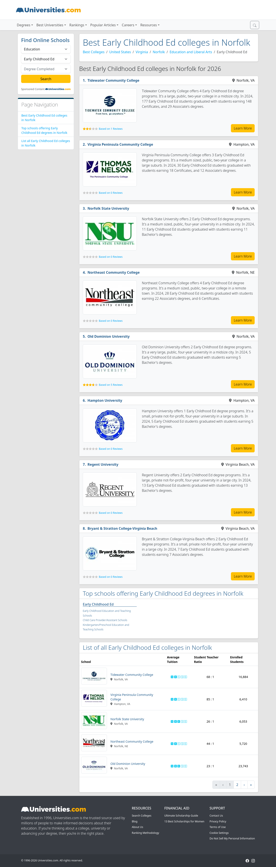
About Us (137, 827)
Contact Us (216, 815)
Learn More (243, 128)
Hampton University (105, 400)
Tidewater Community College (114, 80)
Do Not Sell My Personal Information (232, 838)
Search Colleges (141, 815)
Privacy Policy (218, 821)
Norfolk (159, 52)
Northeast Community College (114, 272)
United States (120, 52)
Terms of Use (218, 827)
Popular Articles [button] (103, 25)
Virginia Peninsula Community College (120, 144)
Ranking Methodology (145, 833)
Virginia (142, 52)
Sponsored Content (33, 89)
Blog (134, 821)
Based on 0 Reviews (110, 193)
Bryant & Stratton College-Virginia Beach (122, 528)
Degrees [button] (23, 25)
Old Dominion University (109, 336)
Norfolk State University (108, 208)
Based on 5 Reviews (110, 385)
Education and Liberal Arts (190, 52)
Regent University (103, 464)
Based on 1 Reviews (110, 129)
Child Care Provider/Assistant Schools (105, 620)
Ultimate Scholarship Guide (181, 815)
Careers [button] (128, 25)
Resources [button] (148, 25)
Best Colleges (94, 52)
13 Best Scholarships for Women (184, 821)
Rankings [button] (76, 25)
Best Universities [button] (49, 25)
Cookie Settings (219, 833)
